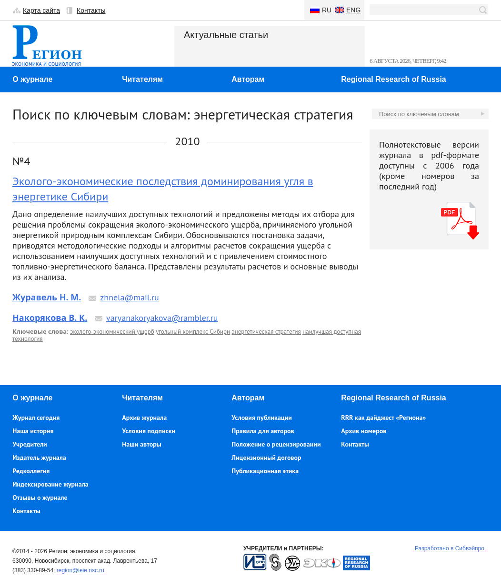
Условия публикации (261, 417)
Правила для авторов (262, 431)
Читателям (142, 79)
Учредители (29, 444)
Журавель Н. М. (46, 297)
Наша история (32, 431)
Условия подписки (148, 431)
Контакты (91, 10)
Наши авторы (141, 444)
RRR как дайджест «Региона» (383, 417)
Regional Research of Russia (393, 79)
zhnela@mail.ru (129, 297)
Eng (353, 10)
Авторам (247, 79)
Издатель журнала (39, 457)
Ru (326, 10)
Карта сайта (41, 10)
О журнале (32, 79)
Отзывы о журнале (39, 497)
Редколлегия (31, 471)
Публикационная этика (265, 471)
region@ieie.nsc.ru (80, 570)
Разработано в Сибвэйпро (449, 548)
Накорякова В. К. (49, 317)
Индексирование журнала (50, 484)
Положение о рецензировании (276, 444)
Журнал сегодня (36, 417)
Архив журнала (144, 417)
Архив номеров (363, 431)
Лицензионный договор (266, 457)
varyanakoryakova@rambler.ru (162, 317)
